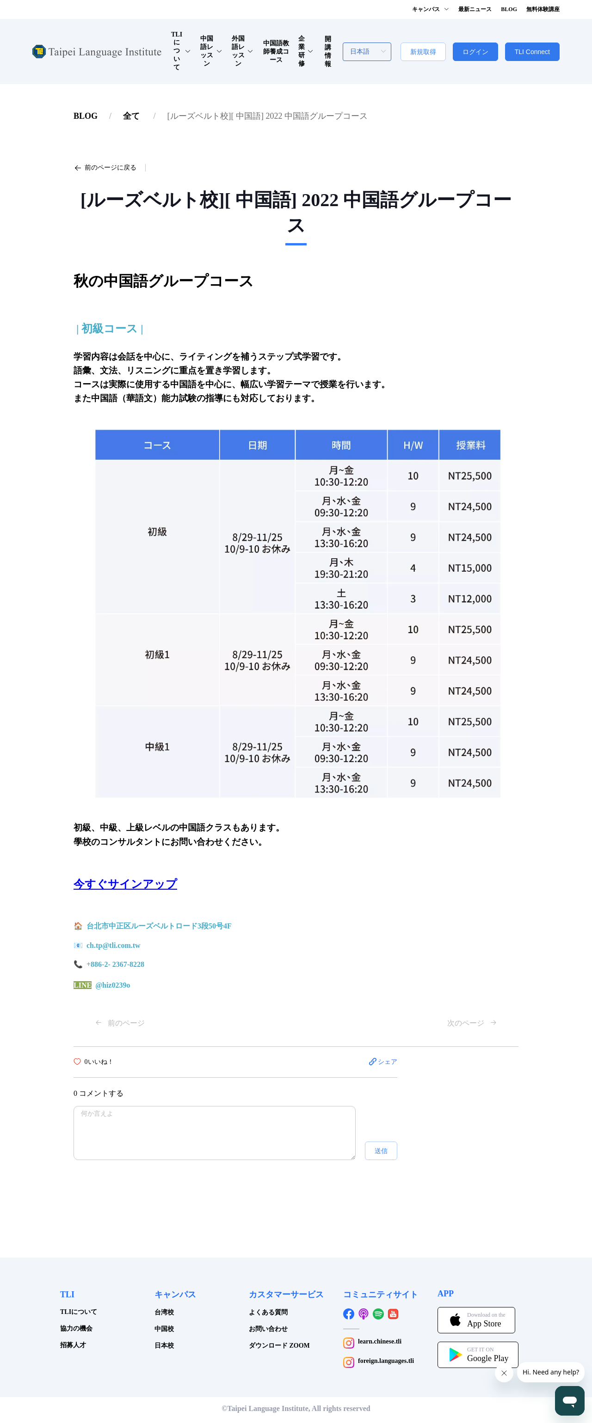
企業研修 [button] (306, 51)
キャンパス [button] (430, 9)
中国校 (164, 1328)
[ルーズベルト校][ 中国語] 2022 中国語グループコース (267, 116)
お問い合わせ (268, 1328)
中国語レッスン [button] (211, 51)
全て (132, 116)
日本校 (164, 1345)
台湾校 (164, 1312)
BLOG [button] (509, 9)
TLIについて (78, 1311)
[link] (86, 116)
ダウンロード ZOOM (279, 1345)
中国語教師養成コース (276, 51)
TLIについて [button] (181, 51)
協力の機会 (76, 1328)
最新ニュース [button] (475, 9)
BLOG (86, 116)
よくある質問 (268, 1312)
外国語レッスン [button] (242, 51)
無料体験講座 (543, 9)
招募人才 (73, 1345)
